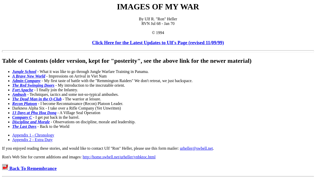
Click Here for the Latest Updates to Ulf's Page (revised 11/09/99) (158, 42)
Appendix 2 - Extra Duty (32, 140)
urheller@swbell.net (196, 148)
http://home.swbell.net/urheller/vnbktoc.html (119, 157)
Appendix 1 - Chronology (33, 135)
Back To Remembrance (32, 168)
